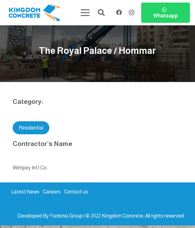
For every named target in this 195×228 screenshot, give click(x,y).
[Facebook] (119, 12)
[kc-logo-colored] (34, 13)
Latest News (25, 191)
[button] (101, 13)
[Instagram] (131, 13)
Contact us (76, 191)
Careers (51, 191)
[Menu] (85, 13)
